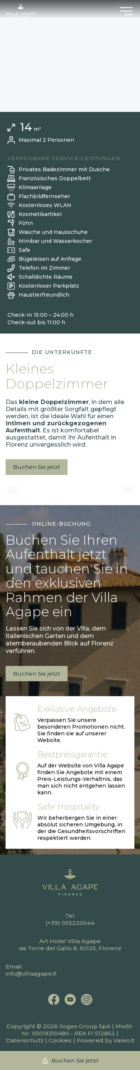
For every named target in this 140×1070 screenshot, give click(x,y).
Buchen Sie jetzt (36, 466)
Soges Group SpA (85, 1026)
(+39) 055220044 (70, 922)
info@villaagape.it (31, 973)
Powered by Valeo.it (105, 1040)
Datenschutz (25, 1040)
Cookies (60, 1040)
